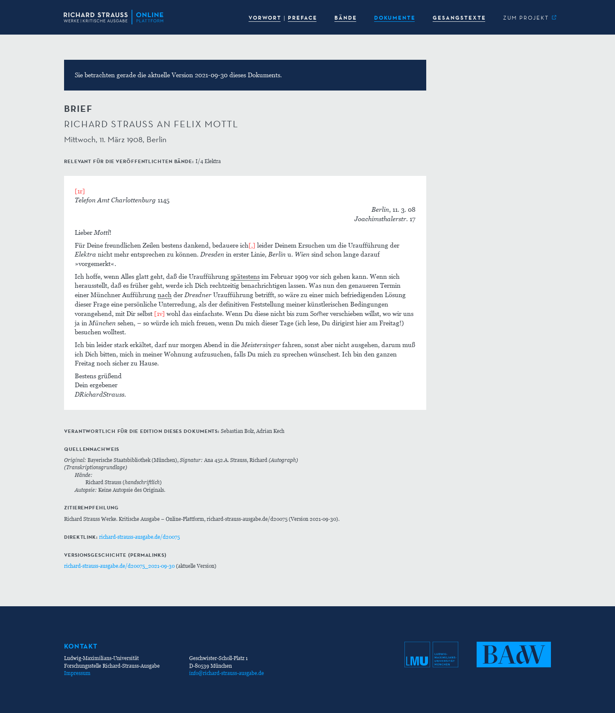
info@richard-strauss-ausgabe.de (226, 673)
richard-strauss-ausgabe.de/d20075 (139, 537)
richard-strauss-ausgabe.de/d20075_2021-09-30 (119, 566)
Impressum (77, 673)
